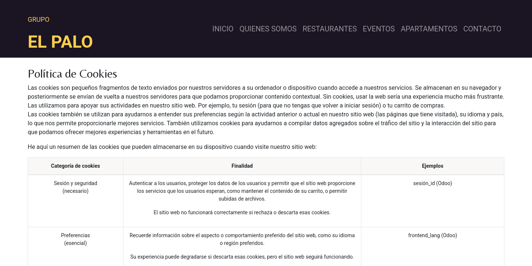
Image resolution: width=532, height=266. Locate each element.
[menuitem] (222, 28)
